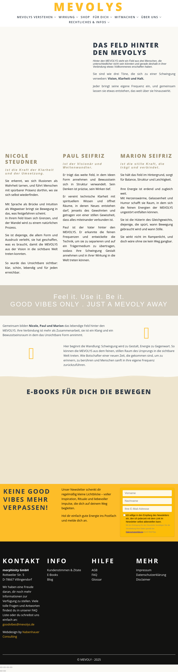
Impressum (143, 570)
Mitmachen (126, 17)
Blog (50, 579)
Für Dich (102, 17)
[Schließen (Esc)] (11, 667)
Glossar (97, 579)
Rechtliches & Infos (89, 22)
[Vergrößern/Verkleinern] (1, 667)
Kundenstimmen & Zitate (64, 570)
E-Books (52, 575)
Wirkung (68, 17)
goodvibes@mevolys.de (18, 624)
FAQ (94, 575)
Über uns (151, 17)
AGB (95, 570)
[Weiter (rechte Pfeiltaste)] (4, 670)
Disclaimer (143, 579)
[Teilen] (7, 667)
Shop (85, 17)
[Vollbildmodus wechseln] (4, 667)
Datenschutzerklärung (151, 575)
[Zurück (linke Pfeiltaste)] (1, 670)
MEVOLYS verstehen (36, 17)
